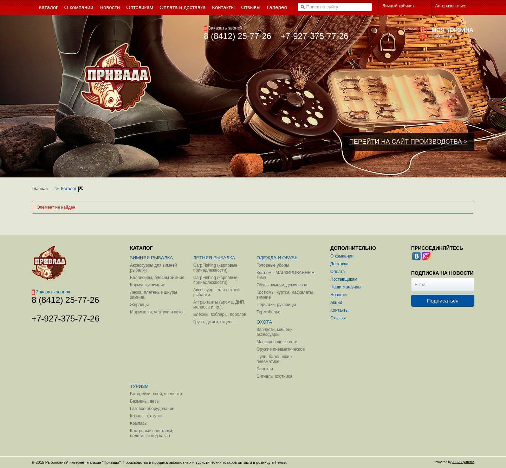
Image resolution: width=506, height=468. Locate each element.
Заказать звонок (223, 28)
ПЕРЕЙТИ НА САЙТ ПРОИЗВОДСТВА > (408, 141)
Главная (40, 188)
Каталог (69, 188)
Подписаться (443, 301)
